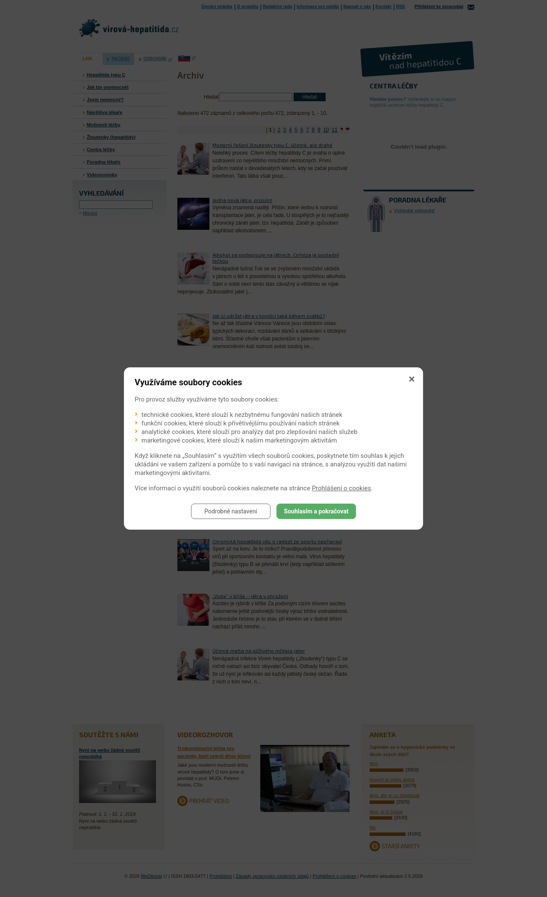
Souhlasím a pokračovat (316, 511)
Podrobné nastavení (230, 511)
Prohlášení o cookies (341, 488)
